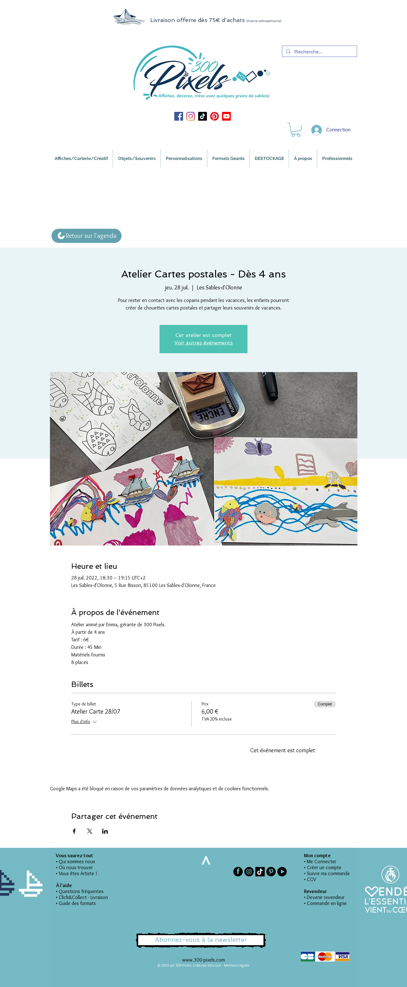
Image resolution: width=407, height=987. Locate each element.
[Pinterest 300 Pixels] (214, 116)
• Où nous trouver (74, 867)
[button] (295, 130)
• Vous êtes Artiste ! (76, 873)
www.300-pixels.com (203, 960)
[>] (205, 860)
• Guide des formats (76, 903)
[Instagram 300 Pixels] (190, 116)
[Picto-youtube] (282, 871)
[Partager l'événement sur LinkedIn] (105, 831)
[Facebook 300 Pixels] (178, 116)
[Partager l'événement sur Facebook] (74, 831)
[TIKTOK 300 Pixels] (202, 116)
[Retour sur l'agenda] (87, 236)
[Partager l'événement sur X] (90, 831)
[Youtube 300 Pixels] (226, 116)
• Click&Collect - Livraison (82, 897)
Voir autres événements (203, 343)
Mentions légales (236, 965)
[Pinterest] (271, 871)
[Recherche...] (319, 52)
